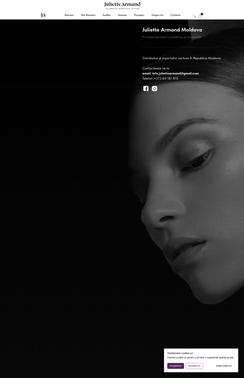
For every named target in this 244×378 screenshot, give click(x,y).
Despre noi (157, 15)
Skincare (69, 15)
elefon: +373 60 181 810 (161, 78)
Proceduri (139, 15)
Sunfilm (107, 15)
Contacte (175, 15)
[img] (200, 16)
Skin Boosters (88, 15)
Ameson (122, 15)
